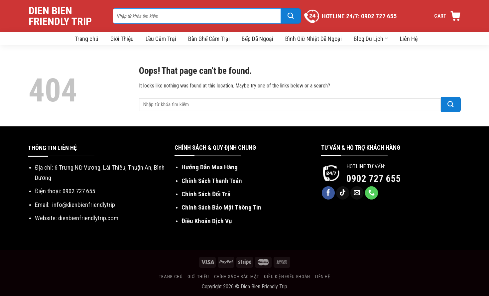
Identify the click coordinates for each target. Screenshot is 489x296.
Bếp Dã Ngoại (257, 38)
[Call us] (371, 193)
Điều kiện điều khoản (287, 276)
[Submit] (291, 16)
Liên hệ (322, 276)
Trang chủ (86, 38)
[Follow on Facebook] (328, 193)
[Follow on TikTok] (342, 193)
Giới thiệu (198, 276)
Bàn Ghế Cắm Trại (209, 38)
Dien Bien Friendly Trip (60, 16)
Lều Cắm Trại (161, 38)
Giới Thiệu (122, 38)
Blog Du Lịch (371, 38)
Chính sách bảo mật (236, 276)
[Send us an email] (357, 193)
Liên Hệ (409, 38)
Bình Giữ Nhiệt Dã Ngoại (313, 38)
